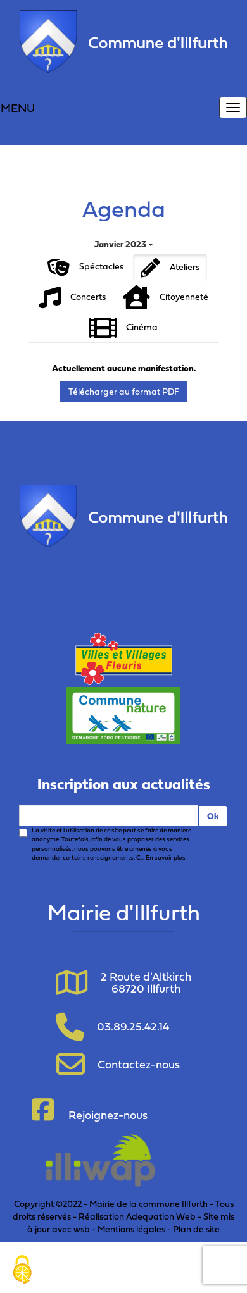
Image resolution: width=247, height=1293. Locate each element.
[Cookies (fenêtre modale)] (22, 1271)
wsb (81, 1228)
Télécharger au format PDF (123, 391)
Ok (213, 815)
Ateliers (170, 268)
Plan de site (196, 1228)
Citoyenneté (165, 297)
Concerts (72, 298)
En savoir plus (166, 857)
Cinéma (123, 328)
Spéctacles (86, 267)
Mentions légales (131, 1228)
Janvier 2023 (123, 244)
